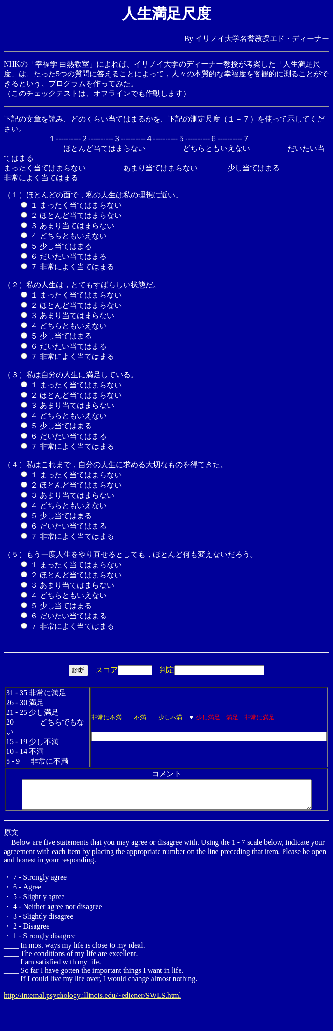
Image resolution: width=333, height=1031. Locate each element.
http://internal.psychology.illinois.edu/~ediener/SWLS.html (92, 991)
